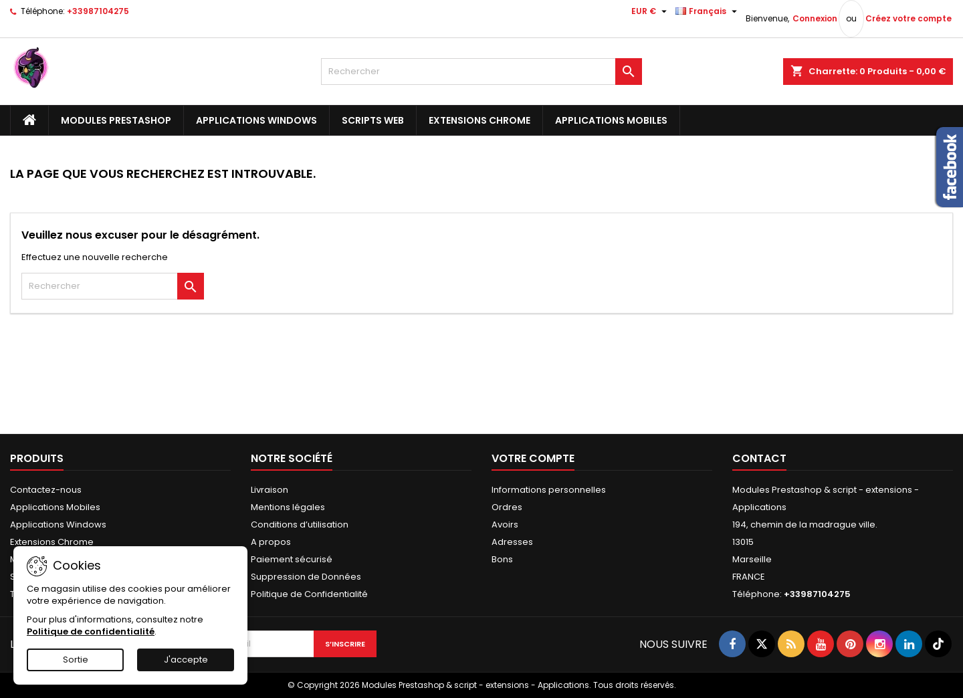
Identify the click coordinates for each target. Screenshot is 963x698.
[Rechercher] (481, 71)
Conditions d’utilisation (299, 524)
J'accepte (186, 659)
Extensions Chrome (479, 120)
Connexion (814, 18)
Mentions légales (288, 507)
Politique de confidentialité (90, 631)
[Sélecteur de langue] (707, 11)
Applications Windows (256, 120)
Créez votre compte (908, 18)
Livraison (269, 489)
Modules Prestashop (116, 120)
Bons (502, 559)
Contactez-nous (46, 489)
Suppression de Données (306, 576)
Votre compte (533, 458)
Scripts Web (373, 120)
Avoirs (505, 524)
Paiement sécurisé (291, 559)
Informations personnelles (549, 489)
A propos (271, 542)
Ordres (507, 507)
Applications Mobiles (611, 120)
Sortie (75, 659)
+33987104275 (98, 11)
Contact (759, 458)
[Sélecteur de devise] (650, 11)
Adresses (512, 542)
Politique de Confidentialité (309, 594)
